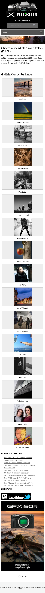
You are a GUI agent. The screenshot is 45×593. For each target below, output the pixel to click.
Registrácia (26, 20)
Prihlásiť (18, 20)
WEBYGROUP (22, 588)
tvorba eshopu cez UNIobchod (21, 587)
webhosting (34, 587)
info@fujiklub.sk (24, 63)
